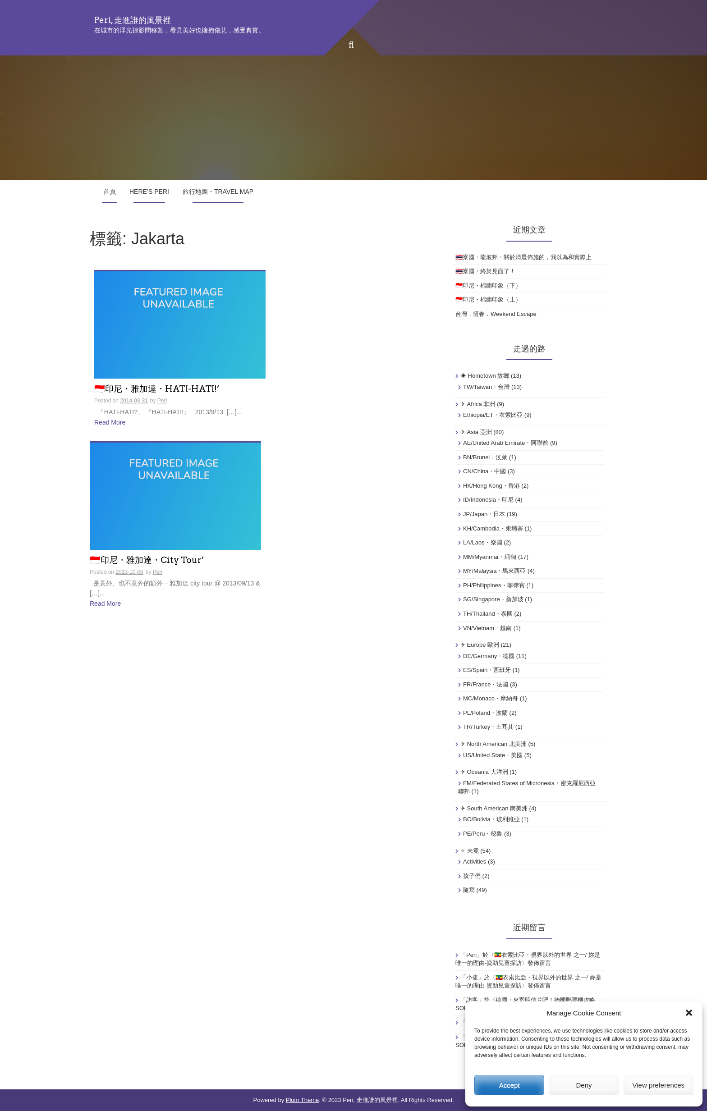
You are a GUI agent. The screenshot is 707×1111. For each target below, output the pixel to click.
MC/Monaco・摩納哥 (490, 698)
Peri (162, 401)
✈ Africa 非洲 (477, 404)
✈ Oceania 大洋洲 (484, 771)
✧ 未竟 (469, 850)
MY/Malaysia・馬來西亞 (494, 570)
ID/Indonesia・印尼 (488, 499)
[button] (688, 1012)
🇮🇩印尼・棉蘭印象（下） (488, 285)
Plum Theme (302, 1100)
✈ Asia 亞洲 (476, 432)
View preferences (659, 1085)
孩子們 (472, 876)
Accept (509, 1085)
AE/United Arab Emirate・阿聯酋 (505, 442)
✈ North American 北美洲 (493, 744)
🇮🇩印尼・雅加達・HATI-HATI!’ (157, 389)
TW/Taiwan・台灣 (486, 387)
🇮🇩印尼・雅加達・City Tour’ (147, 560)
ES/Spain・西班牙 (487, 670)
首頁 (109, 191)
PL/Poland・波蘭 (485, 712)
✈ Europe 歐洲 (479, 644)
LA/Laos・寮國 (482, 542)
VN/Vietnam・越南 (487, 628)
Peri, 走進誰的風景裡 (132, 20)
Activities (474, 861)
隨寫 (469, 890)
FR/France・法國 (485, 684)
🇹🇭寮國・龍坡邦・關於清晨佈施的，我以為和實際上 (523, 257)
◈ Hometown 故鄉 (484, 375)
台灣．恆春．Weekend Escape (496, 314)
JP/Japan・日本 (484, 514)
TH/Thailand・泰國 (488, 613)
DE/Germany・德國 (488, 656)
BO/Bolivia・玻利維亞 (491, 819)
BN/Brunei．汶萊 (485, 457)
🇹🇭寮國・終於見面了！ (485, 271)
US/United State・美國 (493, 755)
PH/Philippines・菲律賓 (494, 585)
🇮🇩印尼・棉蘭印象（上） (488, 299)
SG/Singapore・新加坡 (493, 599)
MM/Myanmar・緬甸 (489, 556)
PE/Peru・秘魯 (482, 833)
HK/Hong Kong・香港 (491, 485)
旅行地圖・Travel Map (218, 191)
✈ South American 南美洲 (494, 808)
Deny (584, 1085)
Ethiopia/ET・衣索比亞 (493, 414)
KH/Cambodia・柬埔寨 (493, 528)
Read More (109, 422)
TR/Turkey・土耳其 (488, 726)
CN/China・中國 (484, 471)
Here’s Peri (149, 191)
